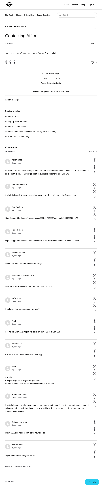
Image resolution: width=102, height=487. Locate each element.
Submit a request (71, 5)
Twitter (10, 62)
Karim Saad (17, 160)
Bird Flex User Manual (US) (17, 126)
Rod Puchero (17, 207)
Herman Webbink (19, 184)
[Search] (77, 15)
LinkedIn (14, 62)
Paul (14, 321)
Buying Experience (44, 15)
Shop (83, 5)
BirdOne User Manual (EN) (17, 136)
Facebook (6, 62)
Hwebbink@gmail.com (66, 195)
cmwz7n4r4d (17, 445)
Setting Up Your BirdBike (16, 121)
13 (93, 62)
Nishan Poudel (18, 253)
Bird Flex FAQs (11, 116)
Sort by (92, 152)
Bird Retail (9, 15)
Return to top (12, 100)
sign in (13, 466)
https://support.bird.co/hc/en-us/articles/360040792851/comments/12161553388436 (42, 240)
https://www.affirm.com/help (45, 53)
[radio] (44, 78)
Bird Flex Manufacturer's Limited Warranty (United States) (30, 131)
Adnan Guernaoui (19, 394)
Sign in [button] (91, 5)
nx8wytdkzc (17, 298)
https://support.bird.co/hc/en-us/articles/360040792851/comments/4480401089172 (41, 218)
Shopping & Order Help (25, 15)
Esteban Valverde (19, 422)
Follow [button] (92, 44)
